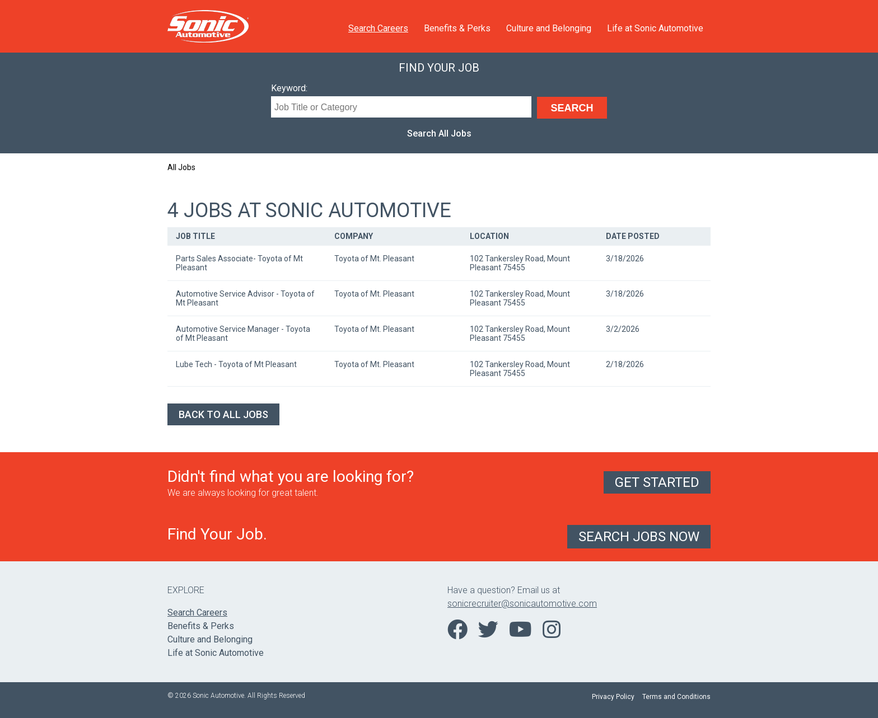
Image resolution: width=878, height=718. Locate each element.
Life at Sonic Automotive (655, 28)
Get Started (657, 482)
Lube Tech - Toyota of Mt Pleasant (236, 364)
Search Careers (378, 28)
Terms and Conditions (676, 697)
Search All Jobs (439, 133)
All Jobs (181, 167)
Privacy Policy (613, 697)
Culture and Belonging (548, 28)
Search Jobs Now (638, 537)
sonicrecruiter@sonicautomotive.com (522, 603)
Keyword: (289, 88)
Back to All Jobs (223, 414)
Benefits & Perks (457, 28)
